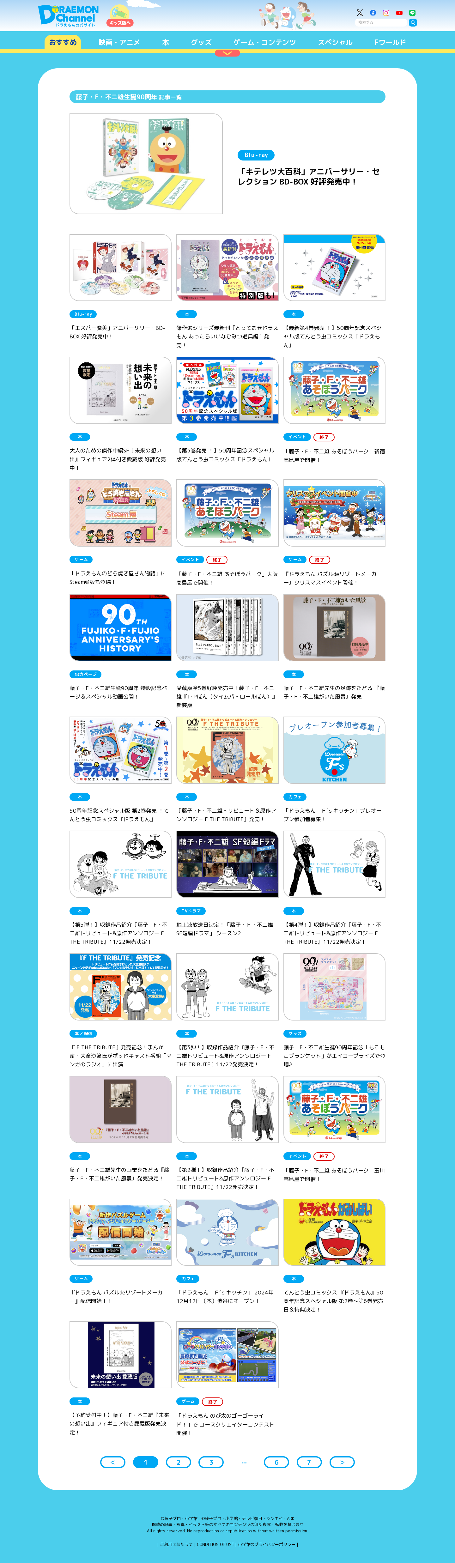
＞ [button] (342, 1462)
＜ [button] (113, 1462)
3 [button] (211, 1462)
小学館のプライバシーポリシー (266, 1544)
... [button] (244, 1461)
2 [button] (178, 1462)
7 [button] (309, 1462)
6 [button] (277, 1462)
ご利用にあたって (176, 1544)
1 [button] (146, 1462)
